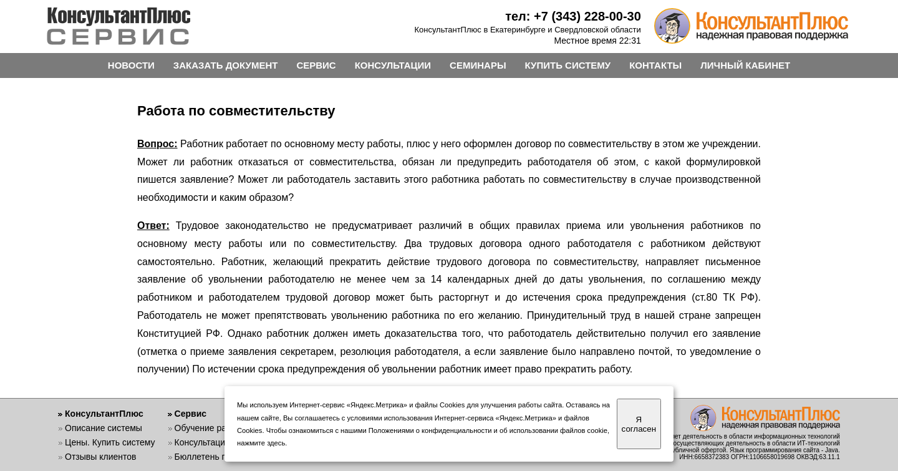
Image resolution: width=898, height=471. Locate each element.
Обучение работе (210, 428)
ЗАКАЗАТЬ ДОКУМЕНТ (225, 65)
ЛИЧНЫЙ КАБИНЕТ (745, 65)
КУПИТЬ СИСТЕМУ (568, 65)
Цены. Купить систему (110, 442)
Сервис (190, 414)
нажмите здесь (261, 443)
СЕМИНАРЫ (478, 65)
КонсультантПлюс (104, 414)
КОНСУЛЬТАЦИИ (393, 65)
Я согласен (639, 424)
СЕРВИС (316, 65)
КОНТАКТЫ (655, 65)
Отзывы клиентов (100, 457)
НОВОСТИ (131, 65)
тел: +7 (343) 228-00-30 (573, 16)
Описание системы (103, 428)
